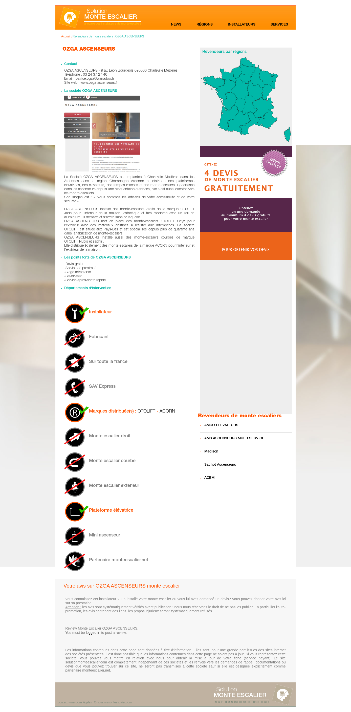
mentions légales (81, 702)
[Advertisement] (246, 337)
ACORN (167, 411)
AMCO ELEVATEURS (221, 425)
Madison (211, 452)
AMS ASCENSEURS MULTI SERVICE (234, 438)
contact (63, 702)
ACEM (209, 478)
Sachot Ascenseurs (220, 465)
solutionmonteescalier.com (114, 702)
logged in (93, 633)
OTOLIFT (146, 411)
